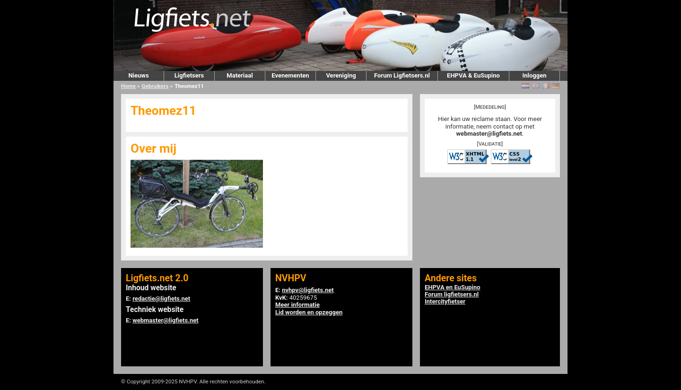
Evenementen (290, 75)
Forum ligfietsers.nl (452, 294)
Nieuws (138, 75)
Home (128, 86)
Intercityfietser (445, 301)
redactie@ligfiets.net (161, 298)
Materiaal (240, 75)
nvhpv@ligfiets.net (307, 290)
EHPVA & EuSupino (473, 75)
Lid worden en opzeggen (308, 312)
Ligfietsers (189, 75)
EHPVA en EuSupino (452, 287)
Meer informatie (297, 304)
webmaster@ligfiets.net (489, 133)
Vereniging (341, 75)
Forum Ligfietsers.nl (402, 75)
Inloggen (534, 75)
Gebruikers (155, 86)
